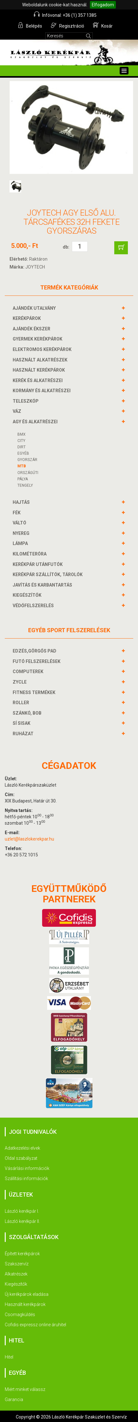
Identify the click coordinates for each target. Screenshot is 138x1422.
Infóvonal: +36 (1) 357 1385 (65, 14)
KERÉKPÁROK (27, 318)
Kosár (103, 25)
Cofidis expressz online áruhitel (35, 1324)
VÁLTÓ (20, 523)
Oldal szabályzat (21, 1158)
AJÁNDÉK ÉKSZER (32, 329)
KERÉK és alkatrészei (38, 380)
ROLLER (22, 702)
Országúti (27, 473)
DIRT (21, 447)
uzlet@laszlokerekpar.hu (29, 838)
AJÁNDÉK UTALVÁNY (35, 308)
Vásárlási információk (27, 1168)
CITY (21, 440)
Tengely (25, 485)
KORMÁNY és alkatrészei (42, 390)
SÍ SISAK (22, 723)
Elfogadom (103, 4)
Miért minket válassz (25, 1389)
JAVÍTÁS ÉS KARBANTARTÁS (43, 585)
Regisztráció (67, 25)
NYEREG (22, 533)
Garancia (14, 1399)
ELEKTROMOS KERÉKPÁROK (43, 349)
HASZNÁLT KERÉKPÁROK (39, 370)
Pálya (22, 479)
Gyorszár (27, 460)
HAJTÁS (22, 502)
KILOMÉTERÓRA (30, 554)
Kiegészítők (16, 1284)
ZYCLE (20, 682)
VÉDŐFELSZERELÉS (34, 605)
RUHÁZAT (24, 734)
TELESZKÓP (26, 401)
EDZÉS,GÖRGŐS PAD (35, 651)
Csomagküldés (20, 1314)
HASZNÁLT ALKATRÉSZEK (41, 360)
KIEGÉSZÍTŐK (28, 595)
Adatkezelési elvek (22, 1148)
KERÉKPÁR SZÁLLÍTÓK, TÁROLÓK (48, 574)
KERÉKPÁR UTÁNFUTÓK (38, 564)
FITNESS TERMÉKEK (35, 692)
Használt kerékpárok (25, 1304)
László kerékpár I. (22, 1211)
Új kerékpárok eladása (26, 1294)
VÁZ (18, 411)
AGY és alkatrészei (36, 422)
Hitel (9, 1357)
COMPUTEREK (29, 671)
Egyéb (23, 453)
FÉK (17, 513)
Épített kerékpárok (22, 1253)
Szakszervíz (16, 1263)
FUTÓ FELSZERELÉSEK (37, 661)
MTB (21, 466)
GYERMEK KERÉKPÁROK (38, 339)
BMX (21, 434)
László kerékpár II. (22, 1221)
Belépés (30, 25)
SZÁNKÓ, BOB (28, 713)
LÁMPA (21, 543)
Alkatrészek (16, 1273)
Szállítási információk (26, 1178)
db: (66, 247)
